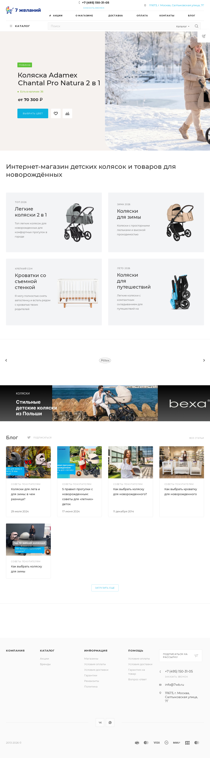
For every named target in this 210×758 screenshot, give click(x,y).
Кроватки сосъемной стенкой (30, 281)
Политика (91, 686)
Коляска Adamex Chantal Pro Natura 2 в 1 (59, 79)
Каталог (47, 650)
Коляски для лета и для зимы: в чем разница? (25, 494)
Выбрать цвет (33, 113)
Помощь (135, 650)
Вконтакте (100, 722)
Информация (96, 650)
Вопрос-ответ (137, 679)
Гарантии (90, 675)
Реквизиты (91, 680)
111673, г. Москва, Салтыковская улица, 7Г (176, 5)
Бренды (45, 664)
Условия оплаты (95, 664)
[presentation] (6, 360)
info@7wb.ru (174, 684)
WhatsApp (110, 722)
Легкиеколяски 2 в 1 (31, 212)
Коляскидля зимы (129, 214)
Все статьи (196, 438)
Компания (15, 650)
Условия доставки (96, 669)
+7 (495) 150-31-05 (95, 2)
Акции (44, 658)
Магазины (91, 658)
